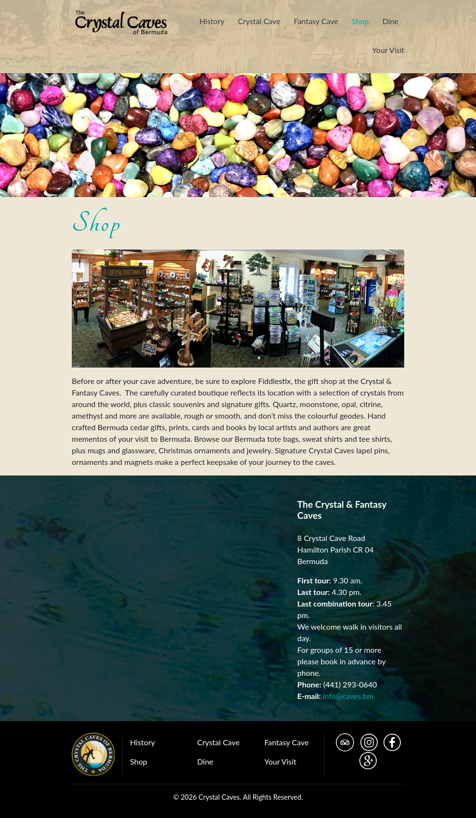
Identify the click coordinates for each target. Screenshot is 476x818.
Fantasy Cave (316, 21)
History (212, 21)
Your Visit (388, 49)
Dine (390, 21)
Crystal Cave (259, 21)
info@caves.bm (348, 695)
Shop (360, 21)
